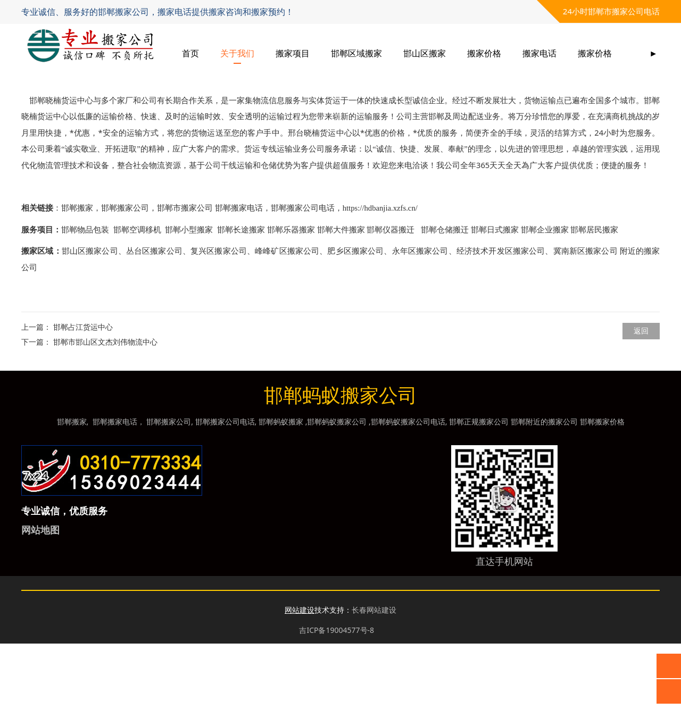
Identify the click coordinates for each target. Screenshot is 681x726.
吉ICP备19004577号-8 (336, 712)
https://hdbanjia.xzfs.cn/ (380, 290)
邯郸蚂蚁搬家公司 (337, 504)
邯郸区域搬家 (401, 53)
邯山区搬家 (469, 53)
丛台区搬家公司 (154, 333)
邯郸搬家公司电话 (303, 290)
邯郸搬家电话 (239, 290)
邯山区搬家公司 (90, 333)
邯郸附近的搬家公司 (544, 504)
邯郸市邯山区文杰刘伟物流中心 (105, 424)
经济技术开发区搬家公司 (500, 333)
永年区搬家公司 (420, 333)
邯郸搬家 (77, 290)
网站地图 (40, 612)
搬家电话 (584, 53)
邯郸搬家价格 (602, 504)
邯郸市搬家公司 (185, 290)
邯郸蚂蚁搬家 (281, 504)
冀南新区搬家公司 (585, 333)
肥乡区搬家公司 (355, 333)
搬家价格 (529, 53)
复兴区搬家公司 (218, 333)
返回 (641, 413)
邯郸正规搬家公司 (479, 504)
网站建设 (299, 692)
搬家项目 (337, 53)
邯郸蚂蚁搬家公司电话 (408, 504)
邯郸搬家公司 (125, 290)
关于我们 (282, 53)
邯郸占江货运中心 (83, 409)
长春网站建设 (374, 692)
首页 (235, 53)
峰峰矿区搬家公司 (287, 333)
